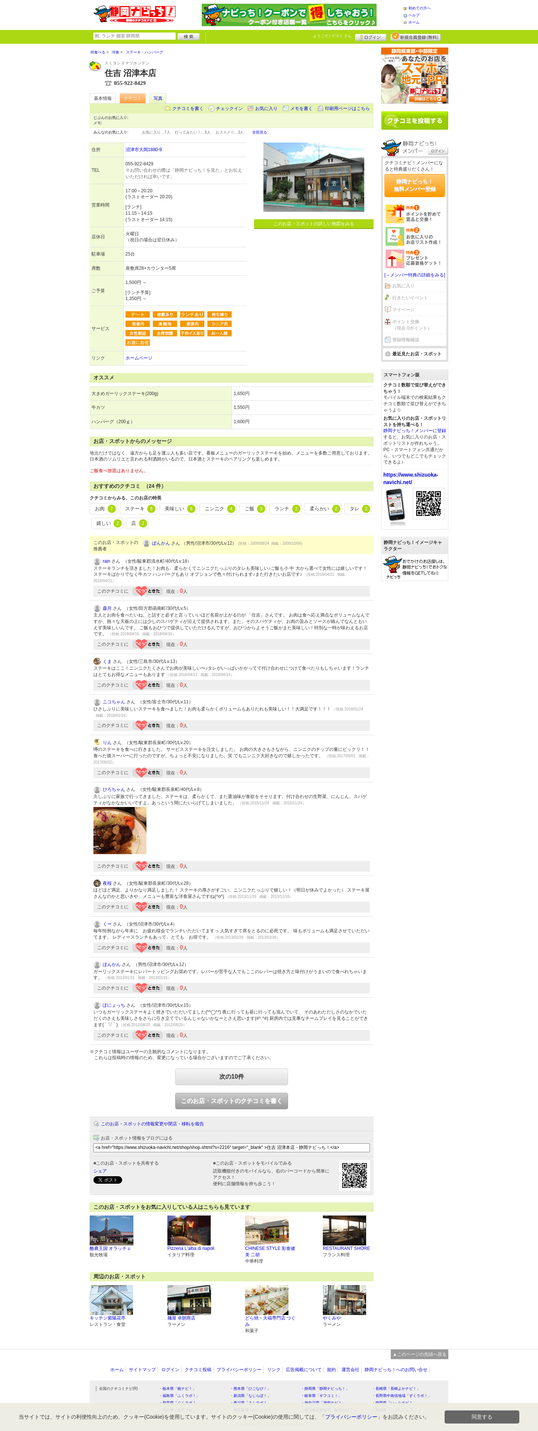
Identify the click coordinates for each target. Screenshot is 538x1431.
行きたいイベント (410, 297)
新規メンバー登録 (415, 36)
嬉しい (109, 523)
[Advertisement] (414, 700)
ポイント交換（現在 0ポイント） (412, 325)
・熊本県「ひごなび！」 (250, 1388)
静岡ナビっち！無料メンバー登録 (415, 185)
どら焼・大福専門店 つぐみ (270, 1321)
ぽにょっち (114, 1005)
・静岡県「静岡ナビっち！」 (325, 1388)
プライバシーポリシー (239, 1369)
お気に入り (266, 108)
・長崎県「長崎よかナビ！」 (396, 1388)
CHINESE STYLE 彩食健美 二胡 (270, 1251)
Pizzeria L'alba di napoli (190, 1248)
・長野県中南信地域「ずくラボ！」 (402, 1396)
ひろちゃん (114, 789)
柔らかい (325, 509)
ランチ (287, 509)
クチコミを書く (188, 108)
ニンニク (220, 509)
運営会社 (350, 1369)
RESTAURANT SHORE (346, 1248)
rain (106, 561)
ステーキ (140, 509)
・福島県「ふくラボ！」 (179, 1396)
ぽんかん (161, 543)
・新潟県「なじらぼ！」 (250, 1396)
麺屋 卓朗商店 (181, 1318)
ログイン (371, 36)
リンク (274, 1369)
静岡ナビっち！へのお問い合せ (396, 1369)
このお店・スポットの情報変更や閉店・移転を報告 (152, 1123)
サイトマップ (142, 1369)
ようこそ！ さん (332, 36)
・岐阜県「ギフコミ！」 (321, 1396)
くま (107, 661)
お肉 (105, 509)
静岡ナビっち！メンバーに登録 (414, 430)
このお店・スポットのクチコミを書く (231, 1101)
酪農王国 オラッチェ (110, 1248)
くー (107, 924)
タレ (360, 509)
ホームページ (139, 358)
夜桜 (107, 883)
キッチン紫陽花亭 (108, 1318)
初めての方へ (419, 8)
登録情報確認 (405, 339)
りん (107, 742)
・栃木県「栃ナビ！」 (177, 1388)
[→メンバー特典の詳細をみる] (414, 275)
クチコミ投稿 (198, 1369)
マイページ (403, 309)
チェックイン (229, 108)
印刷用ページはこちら (347, 108)
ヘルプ (414, 15)
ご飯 (255, 509)
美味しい (180, 509)
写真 (158, 98)
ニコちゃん (114, 701)
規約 (331, 1369)
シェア (100, 1171)
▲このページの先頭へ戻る (419, 1354)
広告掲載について (304, 1369)
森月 (107, 608)
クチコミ (133, 98)
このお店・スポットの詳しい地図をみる (313, 223)
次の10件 (231, 1076)
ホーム (414, 22)
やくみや (332, 1318)
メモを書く (301, 108)
